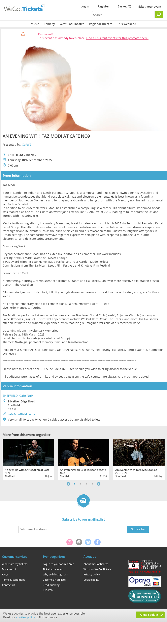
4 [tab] (93, 484)
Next (99, 484)
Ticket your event (149, 6)
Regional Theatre (100, 24)
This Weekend (126, 24)
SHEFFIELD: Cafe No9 (18, 396)
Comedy (49, 24)
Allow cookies (149, 615)
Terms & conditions (13, 579)
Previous (68, 484)
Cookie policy (91, 579)
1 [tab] (74, 484)
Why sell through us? (55, 574)
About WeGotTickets (96, 564)
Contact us (8, 585)
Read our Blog (51, 585)
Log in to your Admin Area (58, 564)
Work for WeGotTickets (97, 569)
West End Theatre (72, 24)
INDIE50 (48, 590)
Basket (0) (124, 6)
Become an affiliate (54, 579)
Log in (85, 6)
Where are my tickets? (15, 564)
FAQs (5, 574)
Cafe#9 (26, 144)
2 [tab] (80, 484)
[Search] (159, 14)
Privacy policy (92, 574)
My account (9, 569)
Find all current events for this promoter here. (117, 38)
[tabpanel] (28, 459)
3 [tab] (87, 484)
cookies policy (25, 617)
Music (35, 24)
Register (103, 6)
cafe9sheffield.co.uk (21, 414)
